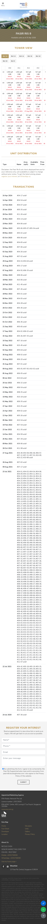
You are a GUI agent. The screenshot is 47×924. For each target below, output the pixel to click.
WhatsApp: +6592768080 (11, 858)
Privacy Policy (30, 834)
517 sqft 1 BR (28, 75)
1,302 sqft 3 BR (18, 75)
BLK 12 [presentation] (13, 56)
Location (4, 834)
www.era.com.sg (7, 809)
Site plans (28, 826)
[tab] (5, 56)
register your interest (9, 176)
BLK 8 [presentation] (13, 61)
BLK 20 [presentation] (5, 61)
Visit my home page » (8, 861)
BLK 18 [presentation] (38, 56)
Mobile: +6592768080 (9, 855)
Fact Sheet (5, 829)
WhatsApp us (25, 176)
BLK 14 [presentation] (21, 56)
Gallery (27, 831)
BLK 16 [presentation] (30, 56)
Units (27, 829)
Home (3, 826)
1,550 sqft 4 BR (9, 75)
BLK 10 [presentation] (5, 56)
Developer (5, 831)
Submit (23, 782)
